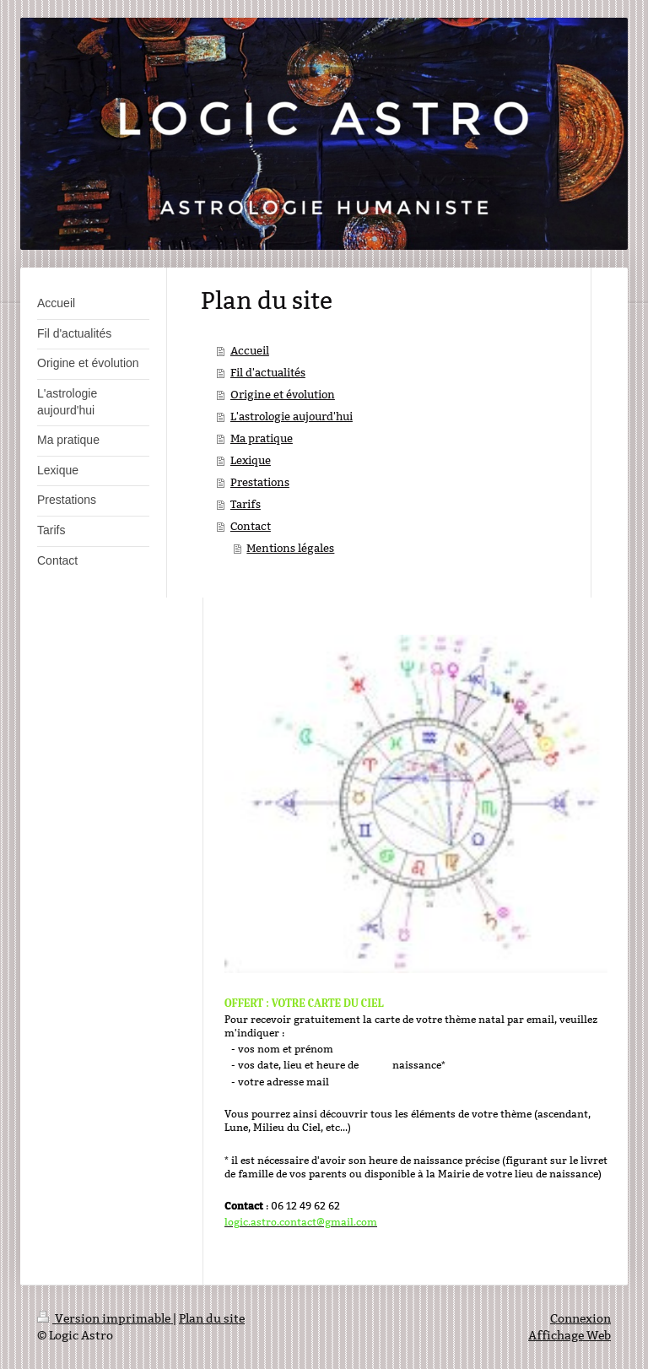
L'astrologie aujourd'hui (291, 416)
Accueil (249, 350)
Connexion (580, 1318)
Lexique (250, 460)
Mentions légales (290, 548)
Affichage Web (569, 1335)
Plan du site (212, 1318)
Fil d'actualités (267, 372)
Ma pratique (261, 438)
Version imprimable (105, 1318)
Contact (250, 526)
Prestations (259, 482)
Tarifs (245, 504)
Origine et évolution (282, 394)
